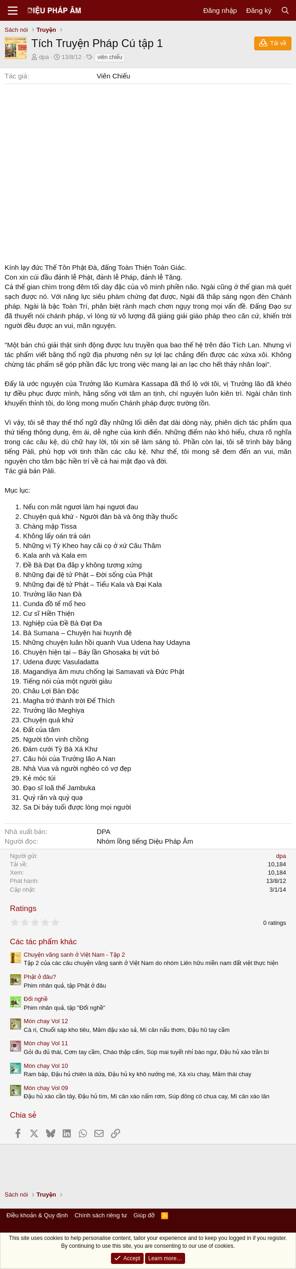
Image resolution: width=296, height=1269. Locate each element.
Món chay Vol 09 (46, 1087)
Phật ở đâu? (40, 976)
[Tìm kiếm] (285, 10)
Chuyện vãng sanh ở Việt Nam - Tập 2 (74, 954)
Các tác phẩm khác (43, 941)
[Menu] (12, 10)
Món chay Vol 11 (46, 1043)
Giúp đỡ (144, 1215)
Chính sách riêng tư (101, 1215)
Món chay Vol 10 (46, 1065)
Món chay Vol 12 (46, 1021)
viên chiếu (110, 57)
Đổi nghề (36, 998)
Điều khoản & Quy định (37, 1215)
